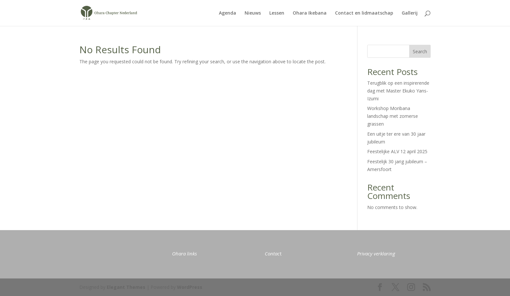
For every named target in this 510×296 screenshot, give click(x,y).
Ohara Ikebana (310, 13)
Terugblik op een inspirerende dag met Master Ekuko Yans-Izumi (398, 91)
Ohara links (184, 253)
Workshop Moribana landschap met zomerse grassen (392, 116)
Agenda (227, 13)
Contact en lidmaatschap (364, 13)
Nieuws (253, 13)
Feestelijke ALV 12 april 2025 (397, 151)
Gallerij (410, 13)
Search (420, 51)
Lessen (276, 13)
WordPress (189, 287)
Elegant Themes (126, 287)
